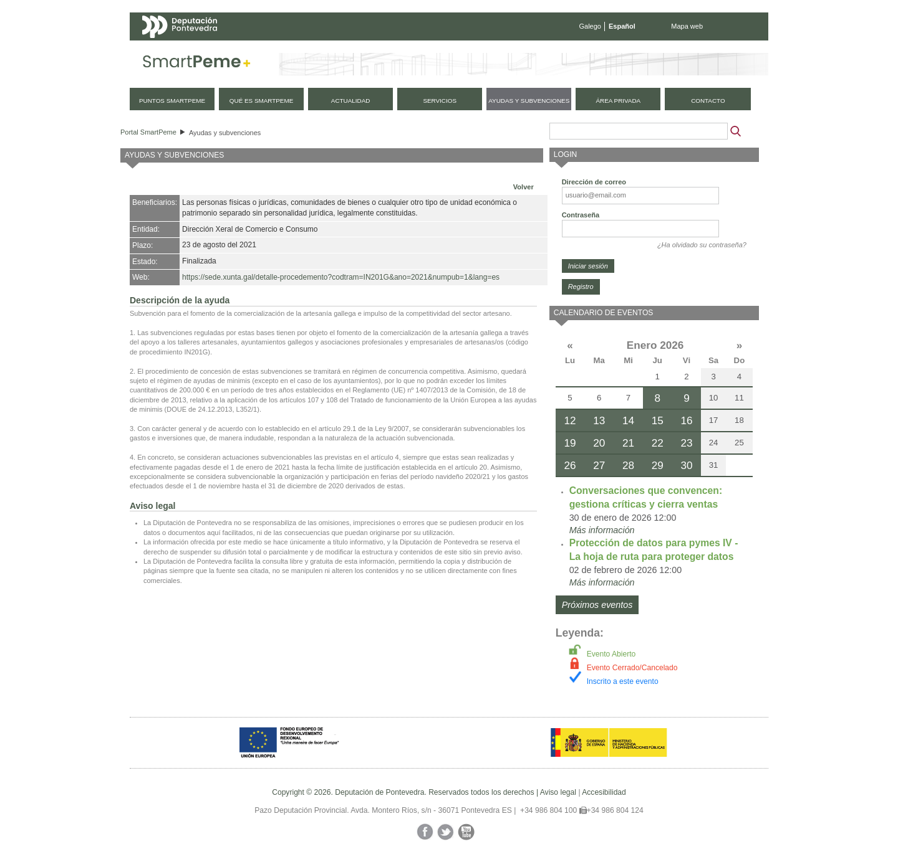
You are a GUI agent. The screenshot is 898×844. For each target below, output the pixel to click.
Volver (523, 187)
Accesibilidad (604, 792)
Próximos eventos (597, 605)
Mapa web (687, 26)
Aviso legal (558, 792)
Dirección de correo (594, 182)
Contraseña (581, 215)
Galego (590, 26)
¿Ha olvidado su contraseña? (701, 245)
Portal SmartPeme (148, 132)
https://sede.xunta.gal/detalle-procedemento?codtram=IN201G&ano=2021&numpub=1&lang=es (341, 277)
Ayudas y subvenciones (225, 132)
